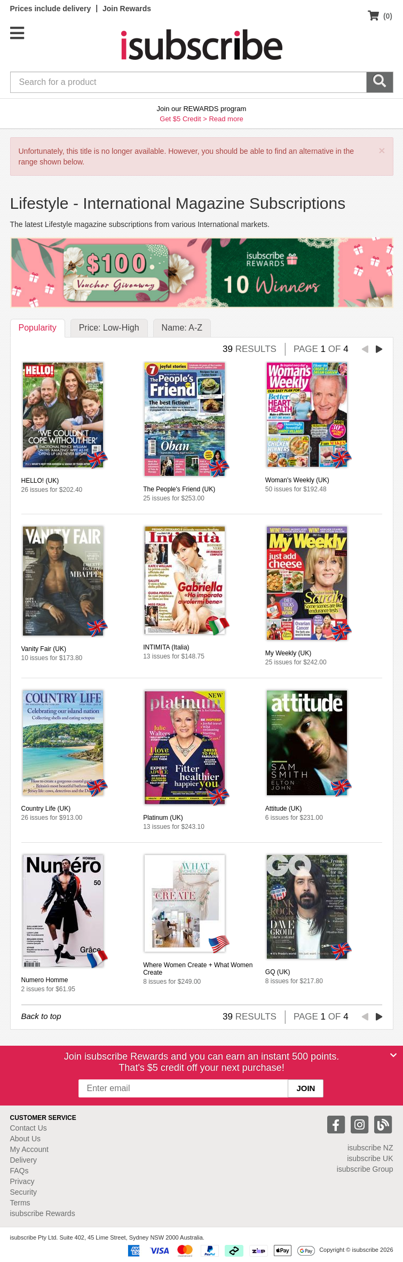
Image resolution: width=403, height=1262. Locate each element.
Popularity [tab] (38, 327)
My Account (29, 1149)
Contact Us (28, 1128)
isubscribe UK (370, 1158)
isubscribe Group (365, 1169)
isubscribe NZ (370, 1147)
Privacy (22, 1181)
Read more (226, 119)
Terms (20, 1202)
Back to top (41, 1016)
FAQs (19, 1170)
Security (23, 1192)
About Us (25, 1138)
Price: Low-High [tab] (109, 327)
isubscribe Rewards (42, 1213)
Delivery (23, 1160)
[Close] (393, 1055)
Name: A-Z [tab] (182, 327)
